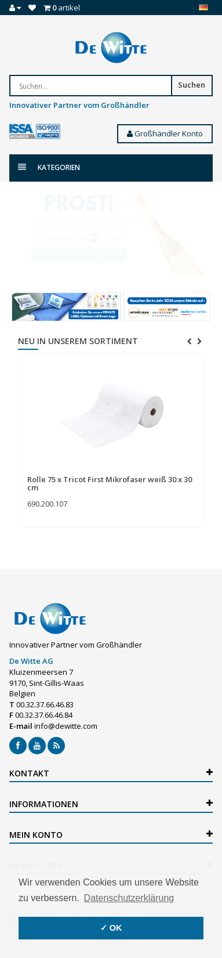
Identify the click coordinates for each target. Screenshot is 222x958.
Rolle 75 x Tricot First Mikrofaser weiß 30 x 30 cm (109, 483)
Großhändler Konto (165, 133)
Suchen (191, 84)
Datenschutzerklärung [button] (129, 898)
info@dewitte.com (65, 726)
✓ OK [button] (111, 927)
